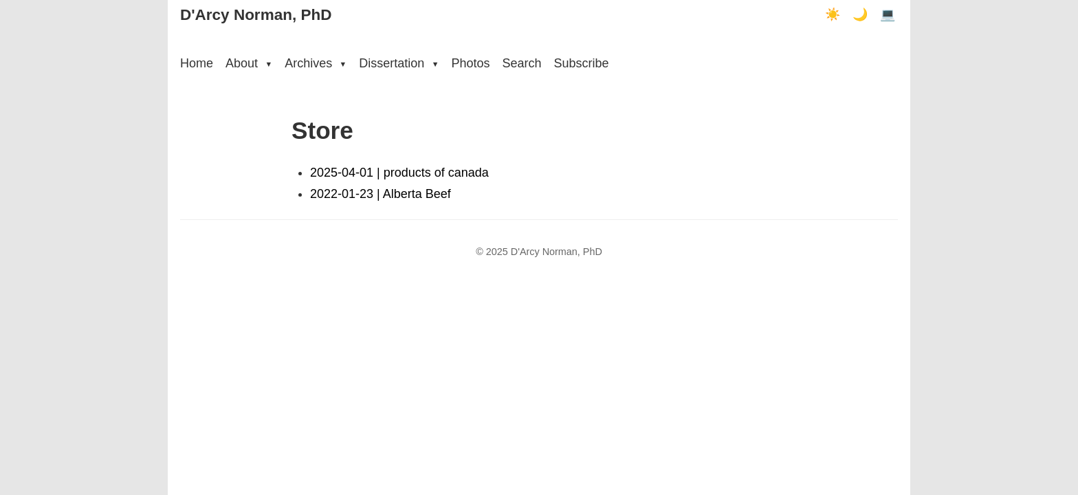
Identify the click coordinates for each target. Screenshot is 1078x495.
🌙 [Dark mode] (860, 14)
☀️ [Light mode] (832, 14)
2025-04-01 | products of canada (399, 172)
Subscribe (580, 63)
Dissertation (399, 63)
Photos (470, 63)
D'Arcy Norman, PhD (255, 14)
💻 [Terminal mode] (887, 14)
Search (521, 63)
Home (196, 63)
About (249, 63)
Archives (315, 63)
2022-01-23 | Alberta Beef (380, 194)
